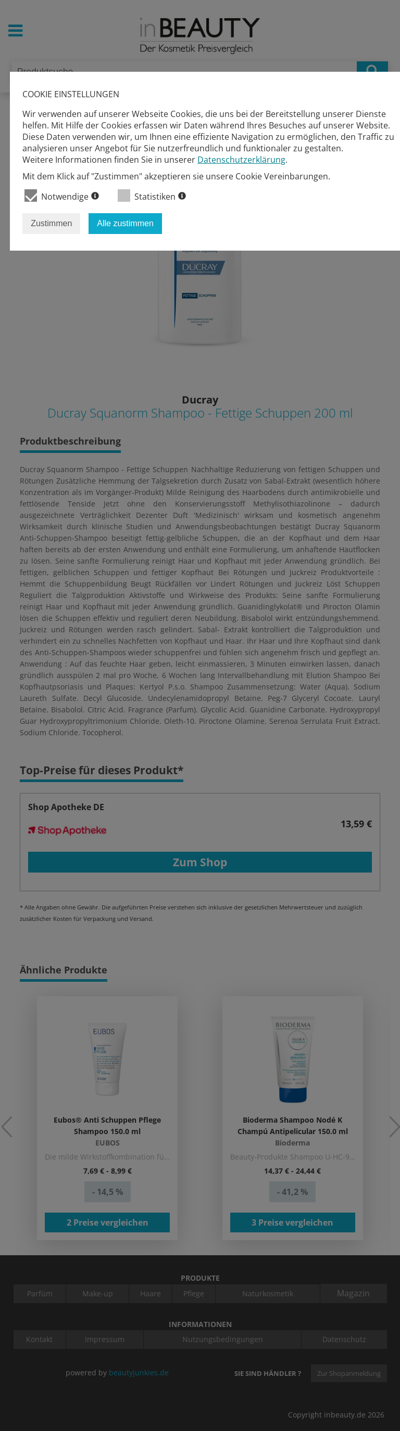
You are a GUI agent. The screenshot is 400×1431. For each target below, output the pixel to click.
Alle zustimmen (125, 223)
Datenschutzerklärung (241, 159)
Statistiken (152, 195)
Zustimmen (51, 223)
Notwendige (61, 195)
